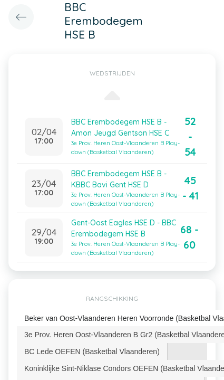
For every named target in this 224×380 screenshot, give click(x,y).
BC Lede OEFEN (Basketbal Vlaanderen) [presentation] (92, 351)
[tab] (92, 351)
